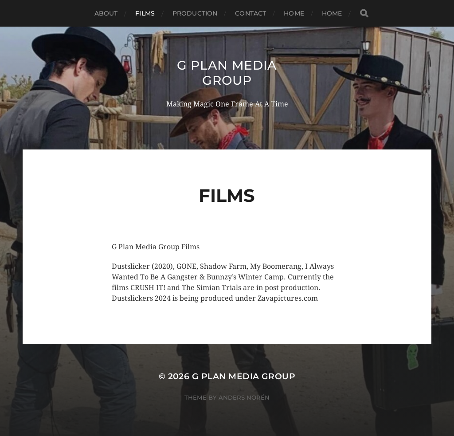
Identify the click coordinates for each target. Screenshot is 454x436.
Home (294, 13)
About (106, 13)
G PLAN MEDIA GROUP (227, 73)
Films (145, 13)
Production (194, 13)
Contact (250, 13)
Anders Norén (244, 397)
